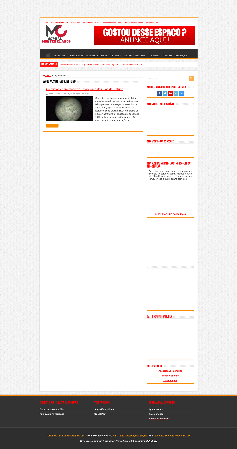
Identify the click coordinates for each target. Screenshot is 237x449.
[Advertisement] (118, 7)
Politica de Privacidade (134, 23)
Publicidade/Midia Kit (59, 23)
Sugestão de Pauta (91, 23)
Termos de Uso (152, 23)
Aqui (151, 435)
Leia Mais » (52, 125)
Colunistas (156, 55)
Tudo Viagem (181, 55)
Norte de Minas (76, 55)
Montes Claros (60, 55)
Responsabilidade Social (111, 23)
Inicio (46, 23)
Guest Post (75, 23)
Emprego (128, 55)
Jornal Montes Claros (57, 94)
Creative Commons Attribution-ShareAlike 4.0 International (114, 441)
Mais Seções (140, 55)
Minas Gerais (92, 55)
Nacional (105, 55)
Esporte (115, 55)
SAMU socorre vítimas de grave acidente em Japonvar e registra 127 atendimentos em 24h (100, 64)
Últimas (168, 55)
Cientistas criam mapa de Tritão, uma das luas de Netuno (84, 89)
